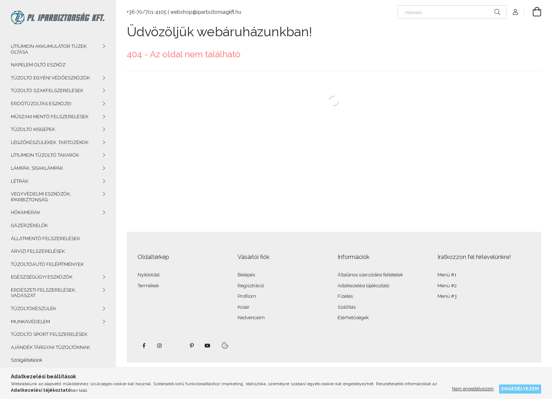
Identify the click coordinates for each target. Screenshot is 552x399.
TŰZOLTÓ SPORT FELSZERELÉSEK (49, 334)
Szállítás (347, 307)
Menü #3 (447, 296)
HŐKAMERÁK (25, 212)
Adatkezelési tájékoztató (363, 285)
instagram (160, 346)
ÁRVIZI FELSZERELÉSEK (38, 251)
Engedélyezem (520, 388)
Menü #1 (447, 274)
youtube (207, 346)
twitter (176, 346)
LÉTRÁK (19, 181)
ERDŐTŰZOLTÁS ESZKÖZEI (41, 103)
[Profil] (515, 11)
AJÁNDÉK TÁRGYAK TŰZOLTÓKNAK (50, 347)
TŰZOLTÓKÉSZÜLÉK (33, 308)
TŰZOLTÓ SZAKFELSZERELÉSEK (47, 90)
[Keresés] (452, 11)
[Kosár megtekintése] (532, 11)
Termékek (148, 285)
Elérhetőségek (353, 317)
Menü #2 (447, 285)
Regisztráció (251, 285)
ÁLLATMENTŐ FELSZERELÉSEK (45, 238)
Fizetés (345, 296)
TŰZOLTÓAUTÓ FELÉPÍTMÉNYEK (47, 264)
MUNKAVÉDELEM (30, 321)
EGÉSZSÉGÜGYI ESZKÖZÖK (41, 277)
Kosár (244, 307)
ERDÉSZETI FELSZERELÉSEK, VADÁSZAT (43, 293)
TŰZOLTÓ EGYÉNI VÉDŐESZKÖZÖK (50, 78)
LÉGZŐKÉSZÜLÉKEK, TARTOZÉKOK (49, 142)
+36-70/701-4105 (146, 12)
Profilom (247, 296)
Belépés (246, 274)
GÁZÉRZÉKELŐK (29, 225)
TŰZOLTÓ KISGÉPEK (33, 129)
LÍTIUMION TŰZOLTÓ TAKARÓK (45, 155)
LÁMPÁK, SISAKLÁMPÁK (37, 168)
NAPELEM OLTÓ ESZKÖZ (38, 64)
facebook (144, 346)
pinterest (191, 346)
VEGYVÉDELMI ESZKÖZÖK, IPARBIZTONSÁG (41, 196)
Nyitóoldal (149, 274)
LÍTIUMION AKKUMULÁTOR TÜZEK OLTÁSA (49, 49)
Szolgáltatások (26, 360)
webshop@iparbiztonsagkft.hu (205, 12)
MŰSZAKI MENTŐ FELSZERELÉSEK (49, 116)
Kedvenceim (251, 317)
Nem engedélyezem (473, 388)
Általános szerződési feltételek (370, 274)
